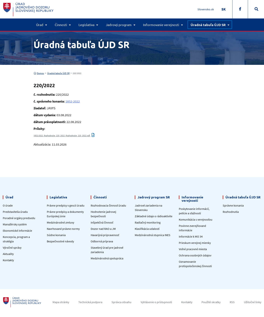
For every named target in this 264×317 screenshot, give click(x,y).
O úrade (8, 205)
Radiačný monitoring (148, 222)
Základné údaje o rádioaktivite (153, 216)
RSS (232, 302)
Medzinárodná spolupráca (107, 258)
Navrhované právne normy (63, 229)
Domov (39, 73)
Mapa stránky (61, 302)
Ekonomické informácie (17, 230)
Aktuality (8, 254)
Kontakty (8, 260)
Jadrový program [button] (119, 25)
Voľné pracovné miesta (193, 249)
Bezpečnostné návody (60, 241)
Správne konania (233, 205)
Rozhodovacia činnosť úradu (108, 205)
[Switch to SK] (223, 9)
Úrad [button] (39, 25)
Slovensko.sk (205, 9)
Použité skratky (211, 302)
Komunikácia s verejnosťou (195, 219)
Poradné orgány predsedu (19, 218)
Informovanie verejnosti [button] (161, 25)
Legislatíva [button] (86, 25)
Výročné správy (12, 247)
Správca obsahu (121, 302)
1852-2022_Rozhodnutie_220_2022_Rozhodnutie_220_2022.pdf (64, 135)
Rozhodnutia (231, 212)
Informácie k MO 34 (191, 236)
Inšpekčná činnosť (102, 222)
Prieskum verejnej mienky (195, 243)
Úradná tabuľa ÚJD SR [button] (208, 25)
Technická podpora (90, 302)
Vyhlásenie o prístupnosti (156, 302)
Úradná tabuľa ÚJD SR (58, 73)
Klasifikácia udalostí (147, 229)
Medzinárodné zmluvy (60, 222)
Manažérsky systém (15, 224)
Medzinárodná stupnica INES (152, 235)
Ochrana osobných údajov (195, 255)
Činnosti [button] (61, 25)
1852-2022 (72, 101)
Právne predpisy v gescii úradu (65, 205)
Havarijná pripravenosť (105, 235)
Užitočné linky (252, 302)
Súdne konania (56, 235)
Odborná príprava (102, 241)
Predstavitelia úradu (15, 212)
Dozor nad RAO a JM (103, 229)
